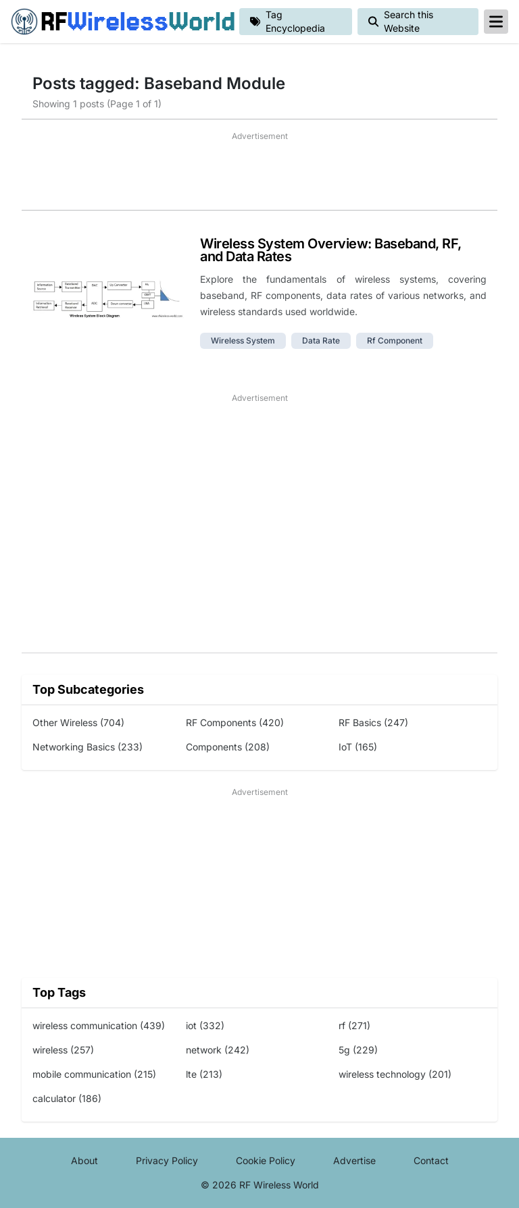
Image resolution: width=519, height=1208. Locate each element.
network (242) (217, 1049)
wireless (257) (63, 1049)
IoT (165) (358, 746)
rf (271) (354, 1025)
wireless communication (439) (98, 1025)
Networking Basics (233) (87, 746)
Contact (431, 1160)
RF (119, 21)
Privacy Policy (167, 1160)
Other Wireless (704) (78, 722)
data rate (321, 340)
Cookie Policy (265, 1160)
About (84, 1160)
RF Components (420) (235, 722)
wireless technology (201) (395, 1074)
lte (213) (204, 1074)
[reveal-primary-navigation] (496, 21)
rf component (394, 340)
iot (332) (205, 1025)
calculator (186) (66, 1098)
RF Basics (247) (373, 722)
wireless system (243, 340)
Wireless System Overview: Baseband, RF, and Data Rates (331, 250)
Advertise (354, 1160)
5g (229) (358, 1049)
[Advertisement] (259, 176)
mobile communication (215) (94, 1074)
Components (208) (228, 746)
